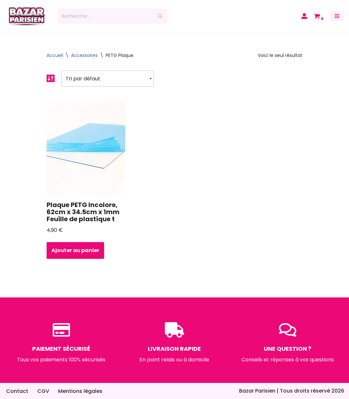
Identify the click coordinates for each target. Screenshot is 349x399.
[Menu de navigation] (337, 16)
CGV (43, 391)
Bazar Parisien (257, 390)
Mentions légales (80, 391)
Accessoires (84, 55)
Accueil (55, 55)
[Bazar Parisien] (26, 16)
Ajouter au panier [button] (75, 250)
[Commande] (107, 78)
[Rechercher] (105, 16)
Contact (17, 391)
